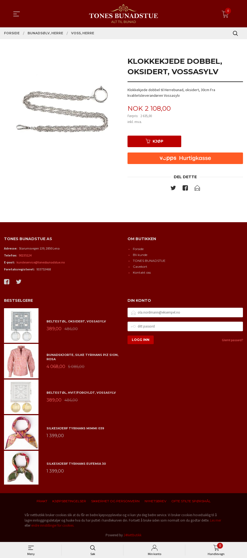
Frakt (42, 501)
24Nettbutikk (132, 535)
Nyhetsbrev (155, 501)
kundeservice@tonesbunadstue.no (41, 263)
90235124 (25, 256)
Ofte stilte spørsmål (191, 501)
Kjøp (154, 141)
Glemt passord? (232, 340)
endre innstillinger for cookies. (52, 525)
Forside (138, 249)
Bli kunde (140, 255)
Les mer (215, 520)
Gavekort (140, 267)
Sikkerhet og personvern (115, 501)
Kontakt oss (142, 273)
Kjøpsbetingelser (69, 501)
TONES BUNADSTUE (149, 261)
